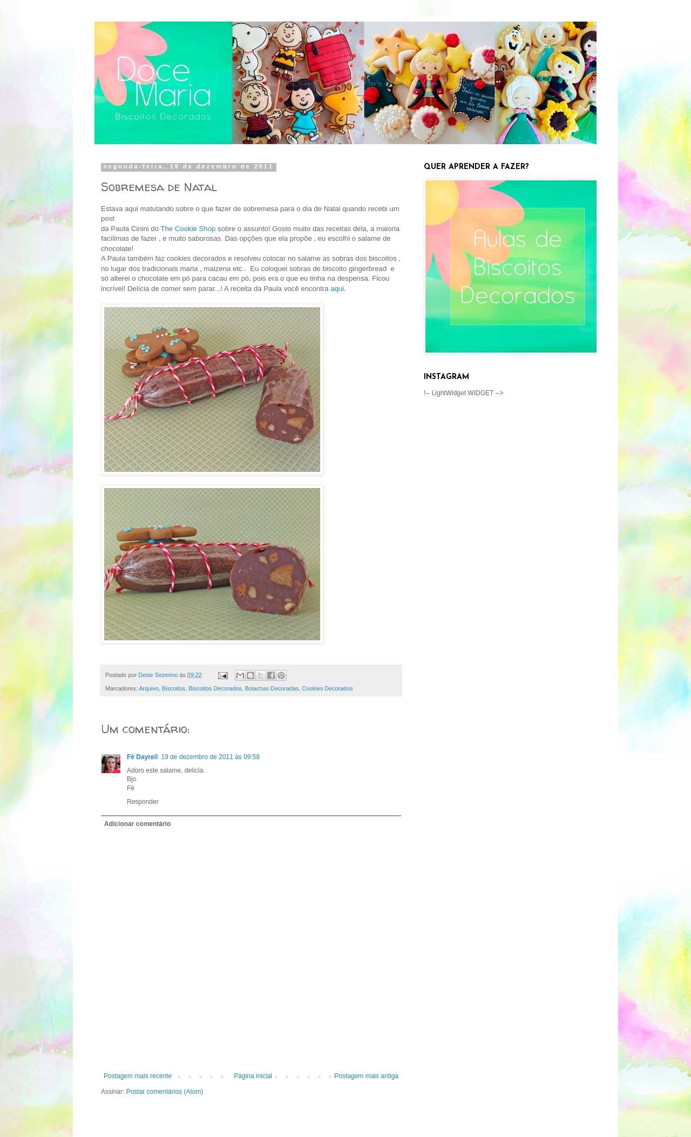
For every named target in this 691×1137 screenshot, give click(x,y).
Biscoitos (173, 688)
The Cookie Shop (187, 229)
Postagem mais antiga (366, 1076)
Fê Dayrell (142, 757)
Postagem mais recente (138, 1076)
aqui (337, 289)
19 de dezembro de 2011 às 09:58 (210, 757)
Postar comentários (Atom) (165, 1091)
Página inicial (253, 1076)
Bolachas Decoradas (272, 688)
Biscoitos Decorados (214, 688)
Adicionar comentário (137, 824)
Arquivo (149, 688)
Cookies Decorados (327, 688)
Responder (143, 802)
